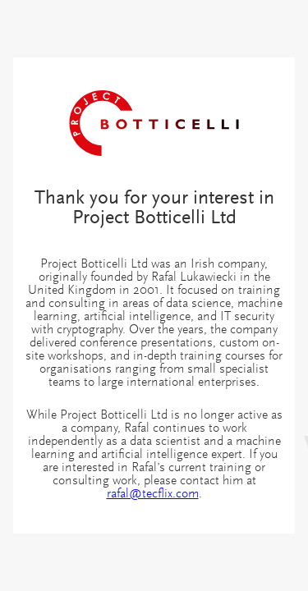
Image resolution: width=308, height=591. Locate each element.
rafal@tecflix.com (153, 494)
